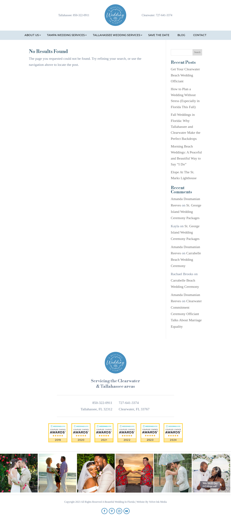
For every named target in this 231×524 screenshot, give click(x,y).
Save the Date (158, 35)
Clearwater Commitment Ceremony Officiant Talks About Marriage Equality (186, 313)
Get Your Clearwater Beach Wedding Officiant (185, 75)
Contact (199, 35)
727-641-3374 (164, 15)
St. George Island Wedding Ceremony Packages (186, 211)
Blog (181, 35)
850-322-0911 (81, 15)
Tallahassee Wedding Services (116, 35)
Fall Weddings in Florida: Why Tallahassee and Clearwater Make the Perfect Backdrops (185, 127)
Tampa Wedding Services (66, 35)
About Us (32, 35)
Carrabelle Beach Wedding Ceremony (186, 259)
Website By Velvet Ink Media (152, 501)
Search (197, 52)
